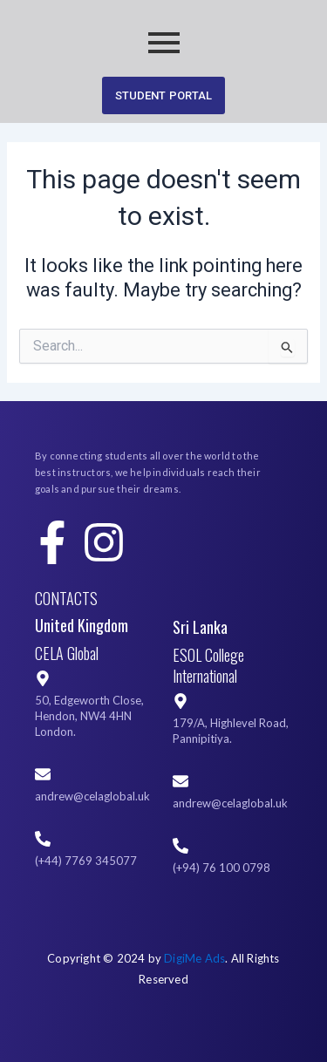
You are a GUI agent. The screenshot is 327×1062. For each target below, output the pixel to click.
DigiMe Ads (194, 958)
